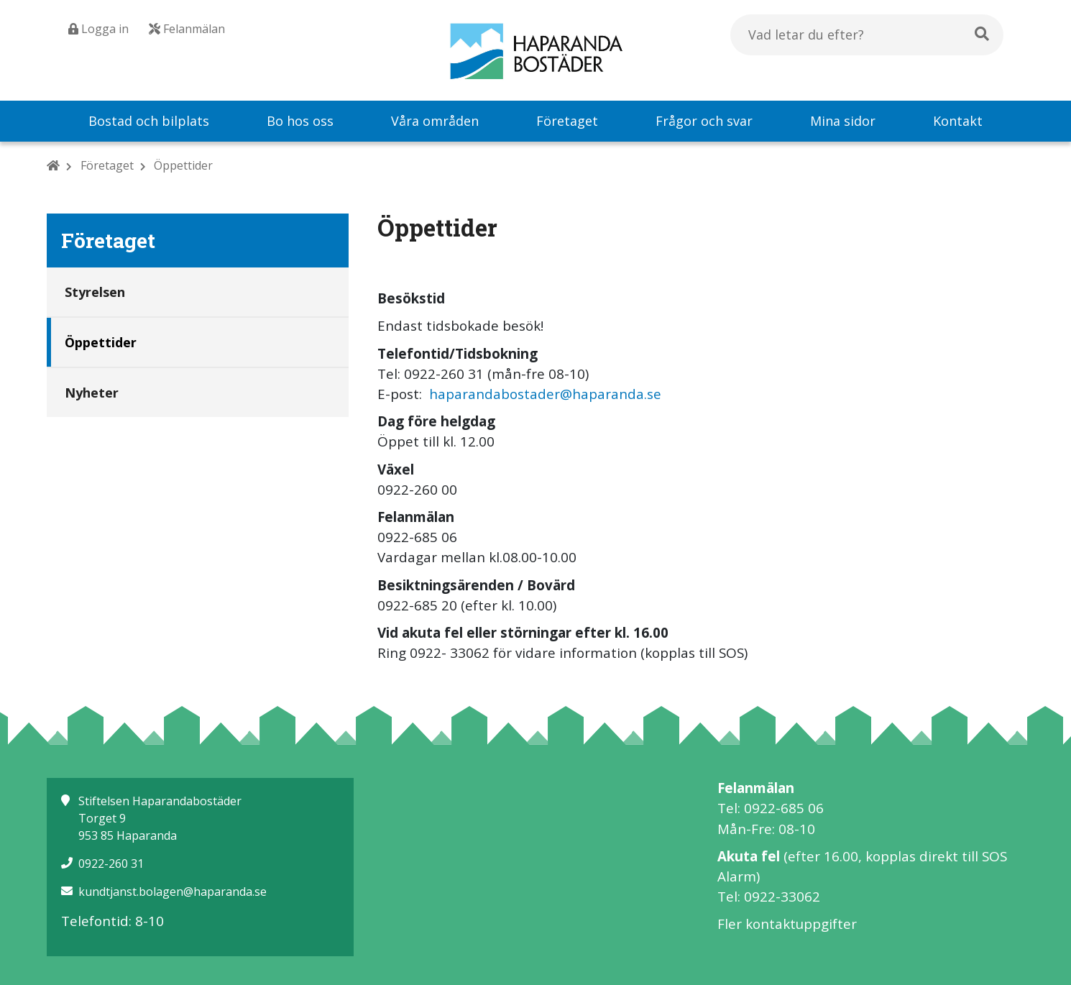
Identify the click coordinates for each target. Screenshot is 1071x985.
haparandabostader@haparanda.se (545, 394)
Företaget (107, 165)
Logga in (98, 29)
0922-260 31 (111, 863)
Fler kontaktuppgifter (787, 924)
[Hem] (53, 165)
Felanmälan (187, 29)
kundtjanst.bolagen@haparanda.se (172, 891)
